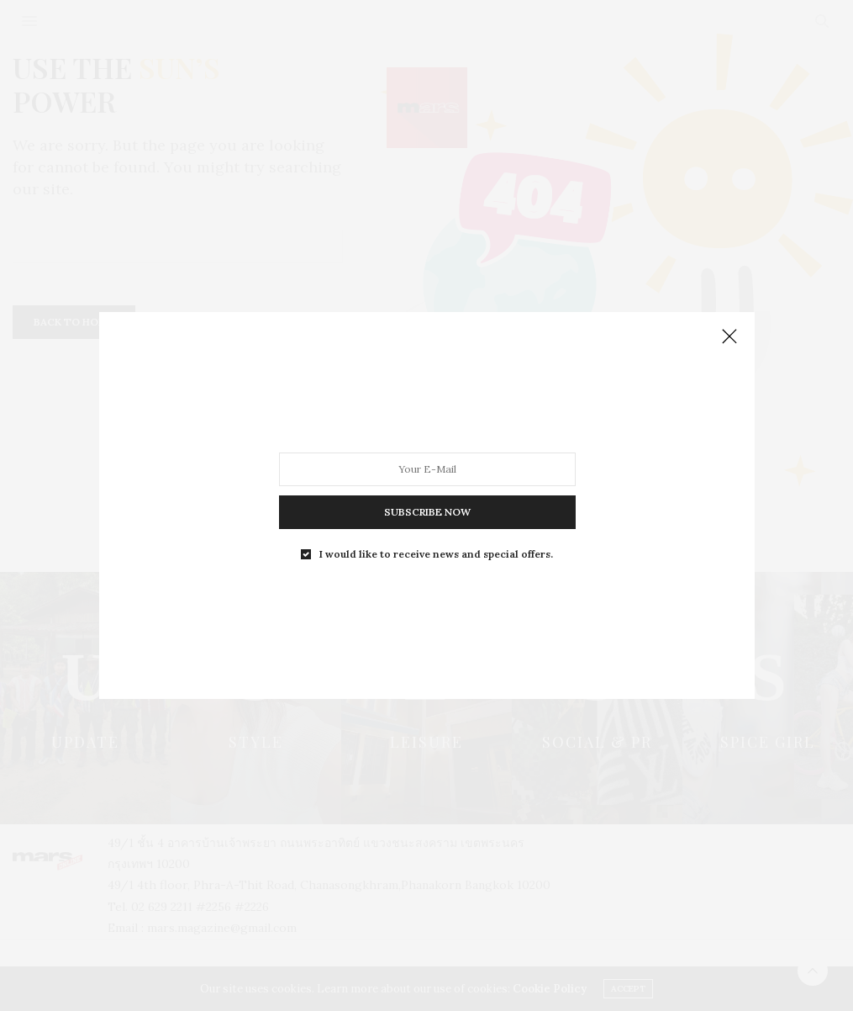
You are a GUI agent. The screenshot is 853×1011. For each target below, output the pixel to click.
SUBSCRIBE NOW (426, 512)
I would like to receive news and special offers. (436, 554)
